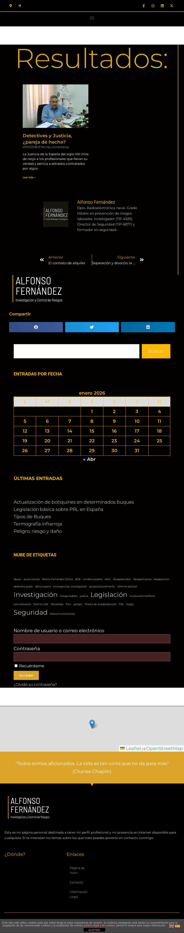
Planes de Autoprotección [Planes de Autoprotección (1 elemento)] (101, 604)
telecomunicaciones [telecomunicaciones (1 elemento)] (62, 613)
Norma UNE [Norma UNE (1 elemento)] (40, 604)
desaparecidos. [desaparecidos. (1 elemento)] (122, 579)
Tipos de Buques (32, 516)
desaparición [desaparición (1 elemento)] (161, 579)
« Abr (89, 459)
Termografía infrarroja (38, 524)
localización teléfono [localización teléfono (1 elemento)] (142, 596)
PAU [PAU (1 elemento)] (68, 604)
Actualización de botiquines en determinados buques (74, 502)
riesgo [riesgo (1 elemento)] (130, 604)
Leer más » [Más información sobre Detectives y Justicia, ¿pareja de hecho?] (29, 177)
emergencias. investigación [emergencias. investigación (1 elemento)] (70, 586)
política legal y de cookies (99, 925)
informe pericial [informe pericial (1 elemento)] (127, 586)
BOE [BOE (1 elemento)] (78, 579)
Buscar (156, 351)
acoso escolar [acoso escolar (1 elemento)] (32, 579)
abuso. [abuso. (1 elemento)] (17, 579)
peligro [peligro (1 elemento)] (78, 604)
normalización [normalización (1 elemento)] (22, 604)
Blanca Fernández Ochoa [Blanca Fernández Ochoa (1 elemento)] (57, 579)
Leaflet (130, 748)
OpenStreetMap (164, 748)
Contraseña (27, 648)
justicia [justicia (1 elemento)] (84, 596)
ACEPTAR (94, 930)
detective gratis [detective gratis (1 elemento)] (23, 586)
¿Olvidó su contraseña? (35, 684)
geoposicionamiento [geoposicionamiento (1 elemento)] (102, 586)
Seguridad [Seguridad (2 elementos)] (31, 612)
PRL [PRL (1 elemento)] (121, 604)
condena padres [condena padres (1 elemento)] (92, 579)
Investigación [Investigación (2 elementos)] (36, 594)
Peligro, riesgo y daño (38, 531)
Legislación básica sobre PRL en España (58, 509)
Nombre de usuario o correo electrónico (59, 630)
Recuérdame (29, 666)
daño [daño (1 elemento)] (108, 579)
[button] (92, 18)
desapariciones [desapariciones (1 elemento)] (142, 579)
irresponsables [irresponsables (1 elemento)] (68, 596)
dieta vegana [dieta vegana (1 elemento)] (43, 586)
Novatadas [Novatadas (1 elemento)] (57, 604)
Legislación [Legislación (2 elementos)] (108, 594)
